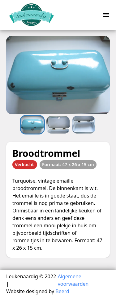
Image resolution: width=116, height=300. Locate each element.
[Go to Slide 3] (83, 124)
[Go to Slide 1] (32, 124)
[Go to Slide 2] (58, 124)
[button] (58, 75)
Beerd (62, 291)
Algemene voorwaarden (73, 280)
